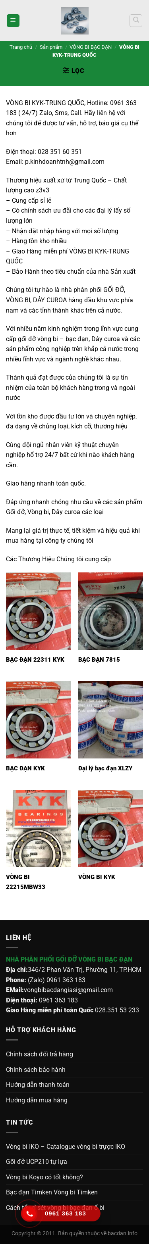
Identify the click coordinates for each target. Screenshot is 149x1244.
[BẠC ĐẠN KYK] (38, 719)
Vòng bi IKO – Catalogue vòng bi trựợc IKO (65, 1146)
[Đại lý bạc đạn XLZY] (110, 719)
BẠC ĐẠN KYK (25, 768)
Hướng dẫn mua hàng (37, 1100)
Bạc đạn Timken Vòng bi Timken (52, 1192)
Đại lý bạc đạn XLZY (105, 768)
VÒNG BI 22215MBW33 (25, 882)
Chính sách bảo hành (36, 1069)
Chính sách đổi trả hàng (39, 1054)
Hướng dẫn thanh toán (38, 1084)
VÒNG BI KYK (96, 877)
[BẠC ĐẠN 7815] (110, 611)
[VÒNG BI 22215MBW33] (38, 828)
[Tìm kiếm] (136, 20)
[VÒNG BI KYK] (110, 828)
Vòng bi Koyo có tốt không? (44, 1177)
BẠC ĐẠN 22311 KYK (35, 659)
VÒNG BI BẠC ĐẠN (91, 47)
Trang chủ (21, 47)
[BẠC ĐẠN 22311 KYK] (38, 611)
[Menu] (13, 20)
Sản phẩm (51, 47)
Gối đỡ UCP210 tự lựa (36, 1161)
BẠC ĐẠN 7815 (99, 659)
